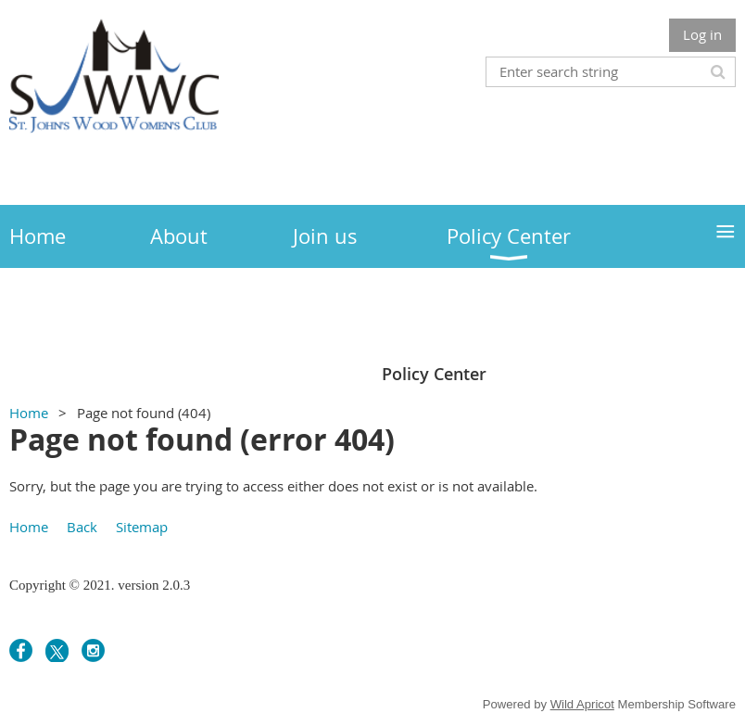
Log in (702, 34)
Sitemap (142, 526)
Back (82, 526)
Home (28, 412)
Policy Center (434, 374)
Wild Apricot (582, 704)
